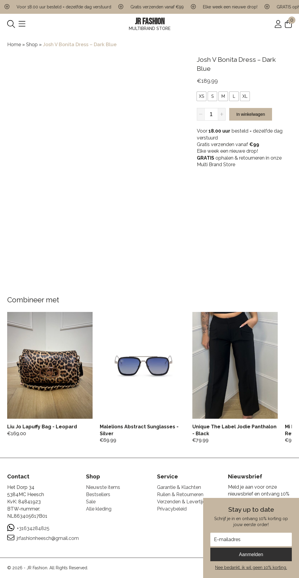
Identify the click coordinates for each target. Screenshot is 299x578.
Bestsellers (98, 494)
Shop (32, 44)
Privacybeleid (172, 509)
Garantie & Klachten (179, 487)
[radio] (201, 96)
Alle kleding (98, 509)
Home (14, 44)
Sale (91, 502)
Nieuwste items (103, 487)
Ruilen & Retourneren (180, 494)
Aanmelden (251, 554)
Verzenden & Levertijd (181, 502)
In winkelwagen (250, 114)
